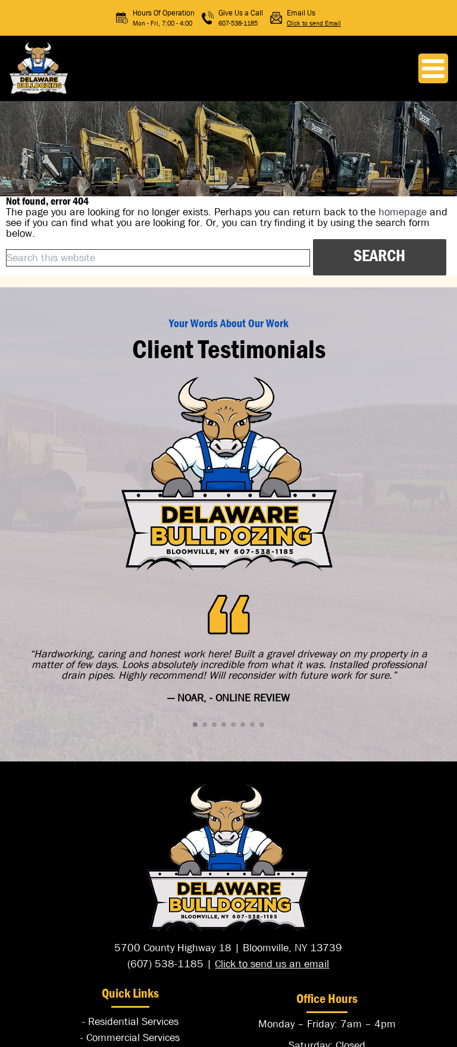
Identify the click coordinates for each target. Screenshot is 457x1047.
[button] (195, 724)
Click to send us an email (272, 964)
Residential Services (133, 1022)
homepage (402, 212)
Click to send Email (314, 22)
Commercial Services (133, 1038)
